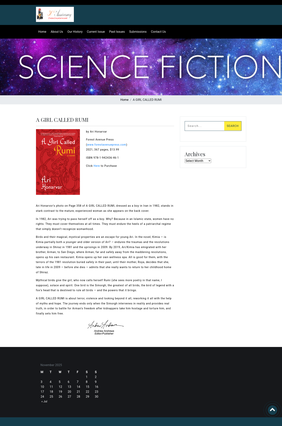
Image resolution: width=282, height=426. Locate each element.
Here (97, 165)
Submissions (137, 31)
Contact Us (157, 31)
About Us (56, 31)
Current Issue (95, 31)
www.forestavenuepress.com (106, 144)
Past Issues (116, 31)
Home (41, 31)
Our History (74, 31)
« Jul (44, 401)
